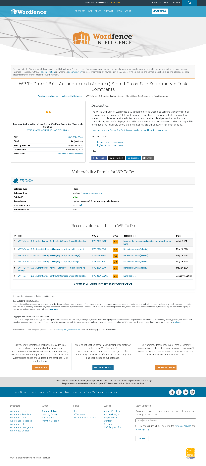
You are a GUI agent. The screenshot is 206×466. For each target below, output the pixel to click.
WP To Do (26, 180)
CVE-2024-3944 (75, 137)
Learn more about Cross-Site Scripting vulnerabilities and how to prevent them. (130, 130)
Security (108, 424)
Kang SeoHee (130, 276)
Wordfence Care (18, 417)
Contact (108, 421)
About (128, 11)
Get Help (116, 3)
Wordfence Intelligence (21, 427)
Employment (110, 417)
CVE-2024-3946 (99, 268)
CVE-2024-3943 (99, 249)
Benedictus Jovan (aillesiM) (70, 154)
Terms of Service (19, 392)
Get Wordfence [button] (103, 367)
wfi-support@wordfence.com (68, 329)
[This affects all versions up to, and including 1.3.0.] (81, 205)
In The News (79, 414)
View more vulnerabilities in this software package (103, 284)
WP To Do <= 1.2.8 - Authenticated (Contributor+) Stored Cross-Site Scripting (52, 276)
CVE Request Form (113, 427)
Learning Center (49, 414)
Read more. (53, 309)
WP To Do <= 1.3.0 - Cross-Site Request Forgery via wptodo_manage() (49, 255)
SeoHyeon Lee (156, 241)
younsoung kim (143, 241)
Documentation (49, 411)
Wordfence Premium (20, 414)
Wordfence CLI (17, 424)
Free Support (48, 417)
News (119, 11)
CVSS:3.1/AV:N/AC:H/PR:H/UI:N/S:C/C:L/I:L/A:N (48, 130)
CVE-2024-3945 (99, 255)
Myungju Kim (129, 241)
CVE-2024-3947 (99, 261)
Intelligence (94, 11)
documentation (48, 72)
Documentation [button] (166, 367)
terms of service (183, 426)
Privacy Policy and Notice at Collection (49, 392)
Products (80, 11)
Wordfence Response (21, 421)
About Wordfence (113, 411)
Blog (75, 411)
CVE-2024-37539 (100, 241)
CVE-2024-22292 (100, 276)
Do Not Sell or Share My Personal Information (94, 392)
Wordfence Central (19, 430)
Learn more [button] (40, 367)
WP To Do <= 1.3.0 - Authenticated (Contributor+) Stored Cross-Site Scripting (52, 241)
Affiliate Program (112, 414)
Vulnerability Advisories (84, 417)
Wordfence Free (18, 411)
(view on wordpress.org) (92, 193)
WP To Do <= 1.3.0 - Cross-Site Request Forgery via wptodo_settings (48, 261)
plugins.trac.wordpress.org (109, 142)
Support (108, 11)
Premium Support (50, 421)
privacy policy (142, 429)
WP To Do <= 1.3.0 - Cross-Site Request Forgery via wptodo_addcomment (51, 249)
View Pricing (160, 11)
